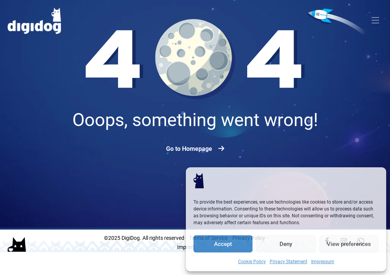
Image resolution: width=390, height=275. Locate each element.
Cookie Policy (252, 261)
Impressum (322, 261)
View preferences (349, 244)
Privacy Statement (288, 261)
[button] (375, 21)
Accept (223, 244)
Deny (286, 244)
